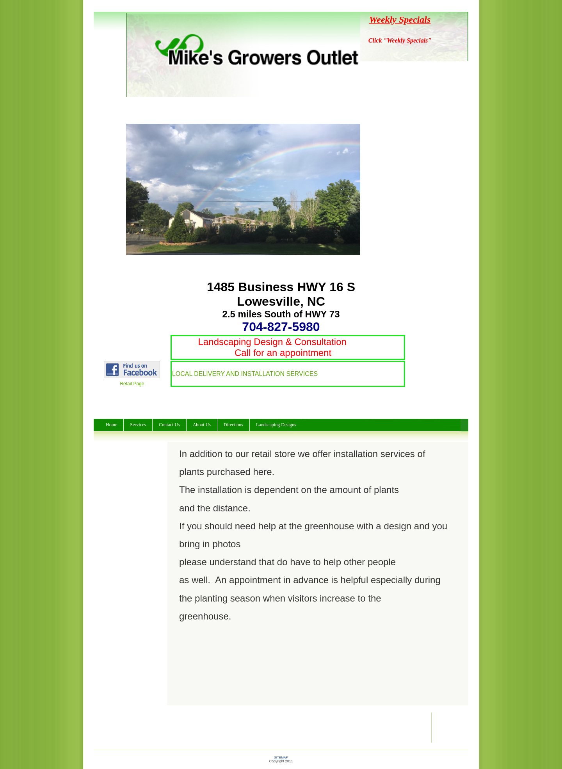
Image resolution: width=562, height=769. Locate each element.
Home (111, 424)
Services (138, 424)
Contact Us (169, 424)
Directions (233, 424)
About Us (202, 424)
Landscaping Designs (276, 424)
